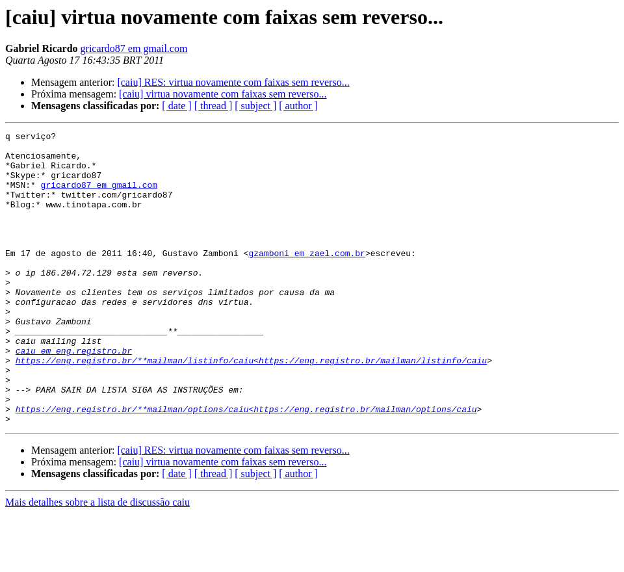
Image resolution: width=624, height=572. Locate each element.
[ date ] (176, 105)
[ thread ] (213, 105)
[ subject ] (255, 105)
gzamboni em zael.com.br (306, 278)
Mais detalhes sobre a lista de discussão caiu (97, 560)
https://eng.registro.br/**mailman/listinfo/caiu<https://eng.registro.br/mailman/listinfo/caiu (251, 407)
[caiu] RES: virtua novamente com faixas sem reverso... (233, 82)
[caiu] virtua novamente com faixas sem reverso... (222, 93)
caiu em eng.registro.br (74, 395)
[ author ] (298, 105)
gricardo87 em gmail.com (134, 48)
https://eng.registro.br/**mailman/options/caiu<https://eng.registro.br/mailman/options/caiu (246, 465)
